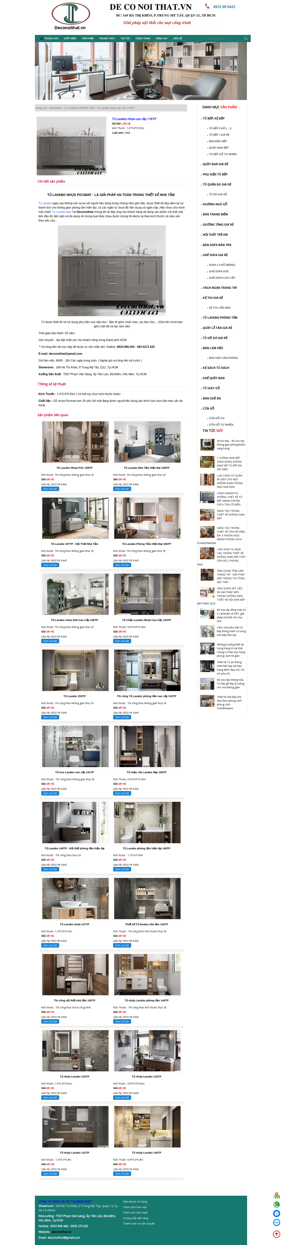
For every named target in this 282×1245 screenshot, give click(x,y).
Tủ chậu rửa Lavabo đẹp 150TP (147, 772)
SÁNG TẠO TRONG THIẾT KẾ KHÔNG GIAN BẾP (231, 514)
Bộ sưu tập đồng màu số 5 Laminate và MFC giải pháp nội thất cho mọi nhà (231, 615)
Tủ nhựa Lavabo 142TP (146, 1076)
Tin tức (125, 38)
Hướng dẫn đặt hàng (135, 1218)
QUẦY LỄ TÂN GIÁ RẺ (216, 327)
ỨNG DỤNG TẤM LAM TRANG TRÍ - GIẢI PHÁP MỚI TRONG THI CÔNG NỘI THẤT (231, 576)
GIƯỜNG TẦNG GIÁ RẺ (217, 224)
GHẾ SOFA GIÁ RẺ (214, 255)
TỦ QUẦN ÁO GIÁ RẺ (216, 184)
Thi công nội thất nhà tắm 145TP (74, 1000)
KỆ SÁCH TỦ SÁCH (215, 367)
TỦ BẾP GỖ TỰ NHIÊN (223, 154)
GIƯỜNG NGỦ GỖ (214, 204)
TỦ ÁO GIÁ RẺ (218, 194)
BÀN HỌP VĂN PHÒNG (223, 357)
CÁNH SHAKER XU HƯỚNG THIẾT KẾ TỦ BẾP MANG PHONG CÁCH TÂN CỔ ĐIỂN (229, 498)
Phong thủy (107, 38)
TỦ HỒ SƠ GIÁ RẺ (214, 338)
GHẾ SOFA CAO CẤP (222, 277)
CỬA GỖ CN (216, 418)
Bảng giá (161, 38)
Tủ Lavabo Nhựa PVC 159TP (74, 467)
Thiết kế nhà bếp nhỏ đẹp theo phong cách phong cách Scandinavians (229, 702)
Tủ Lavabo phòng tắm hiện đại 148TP (146, 848)
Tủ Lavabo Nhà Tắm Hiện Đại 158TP (146, 467)
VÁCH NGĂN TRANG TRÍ (219, 287)
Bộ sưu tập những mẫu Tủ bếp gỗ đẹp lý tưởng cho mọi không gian (230, 683)
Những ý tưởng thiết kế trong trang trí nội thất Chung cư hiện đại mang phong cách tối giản (231, 650)
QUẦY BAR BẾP (219, 147)
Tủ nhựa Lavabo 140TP (146, 1152)
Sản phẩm (88, 38)
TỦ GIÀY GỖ (210, 388)
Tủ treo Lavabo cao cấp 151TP (74, 772)
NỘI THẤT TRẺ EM (214, 234)
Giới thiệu (70, 38)
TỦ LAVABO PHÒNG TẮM (219, 317)
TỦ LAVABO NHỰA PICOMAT (69, 195)
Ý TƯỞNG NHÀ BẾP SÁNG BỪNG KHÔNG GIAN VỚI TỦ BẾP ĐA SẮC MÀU (229, 463)
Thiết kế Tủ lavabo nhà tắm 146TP (146, 924)
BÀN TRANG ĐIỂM (214, 214)
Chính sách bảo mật (135, 1207)
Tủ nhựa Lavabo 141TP (74, 1152)
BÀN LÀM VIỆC (212, 348)
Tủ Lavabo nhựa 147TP (74, 924)
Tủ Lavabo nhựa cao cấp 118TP (134, 119)
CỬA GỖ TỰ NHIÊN (221, 424)
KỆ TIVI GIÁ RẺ (212, 297)
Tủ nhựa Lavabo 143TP (74, 1076)
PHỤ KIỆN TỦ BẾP (214, 174)
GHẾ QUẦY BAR (213, 378)
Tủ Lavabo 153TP (74, 696)
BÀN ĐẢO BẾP (218, 141)
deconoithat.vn (61, 1232)
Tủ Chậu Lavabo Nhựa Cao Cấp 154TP (146, 620)
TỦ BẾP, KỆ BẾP (213, 118)
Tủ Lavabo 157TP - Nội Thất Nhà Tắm (74, 543)
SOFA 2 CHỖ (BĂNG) (222, 264)
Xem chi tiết (50, 489)
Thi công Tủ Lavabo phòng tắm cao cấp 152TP (146, 696)
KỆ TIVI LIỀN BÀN (220, 307)
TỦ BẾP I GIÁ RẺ (219, 134)
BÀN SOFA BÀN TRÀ (216, 245)
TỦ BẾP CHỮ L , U (220, 128)
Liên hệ (177, 38)
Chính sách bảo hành (135, 1212)
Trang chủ (48, 38)
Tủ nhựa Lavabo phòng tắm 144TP (147, 1000)
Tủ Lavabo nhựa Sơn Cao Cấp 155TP (74, 620)
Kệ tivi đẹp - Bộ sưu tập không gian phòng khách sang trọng (231, 444)
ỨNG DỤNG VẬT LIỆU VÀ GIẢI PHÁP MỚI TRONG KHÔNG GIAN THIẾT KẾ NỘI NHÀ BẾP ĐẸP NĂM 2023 (221, 596)
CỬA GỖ (207, 408)
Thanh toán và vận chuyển (139, 1223)
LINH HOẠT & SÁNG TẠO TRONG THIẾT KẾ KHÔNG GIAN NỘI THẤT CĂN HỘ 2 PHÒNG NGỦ (221, 557)
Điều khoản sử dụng (135, 1201)
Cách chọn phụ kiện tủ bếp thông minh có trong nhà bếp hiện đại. (231, 631)
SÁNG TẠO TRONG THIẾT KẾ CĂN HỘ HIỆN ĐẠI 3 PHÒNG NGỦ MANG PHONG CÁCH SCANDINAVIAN (221, 535)
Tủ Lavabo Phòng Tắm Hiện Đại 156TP (146, 543)
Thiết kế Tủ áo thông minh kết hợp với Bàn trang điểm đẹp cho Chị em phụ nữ (230, 667)
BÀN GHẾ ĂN (211, 398)
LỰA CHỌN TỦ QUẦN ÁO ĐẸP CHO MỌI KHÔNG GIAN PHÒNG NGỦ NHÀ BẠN (230, 481)
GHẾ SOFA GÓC (219, 271)
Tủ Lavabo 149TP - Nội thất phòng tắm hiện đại (74, 848)
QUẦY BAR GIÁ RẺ (214, 164)
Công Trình (143, 38)
